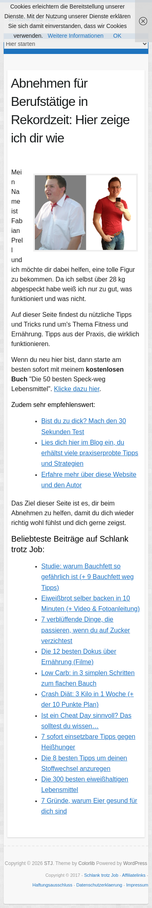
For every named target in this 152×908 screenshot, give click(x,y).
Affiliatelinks (134, 875)
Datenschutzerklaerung (99, 884)
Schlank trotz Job (101, 875)
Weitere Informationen (75, 35)
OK (117, 35)
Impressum (137, 884)
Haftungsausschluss (52, 884)
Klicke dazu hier (76, 388)
